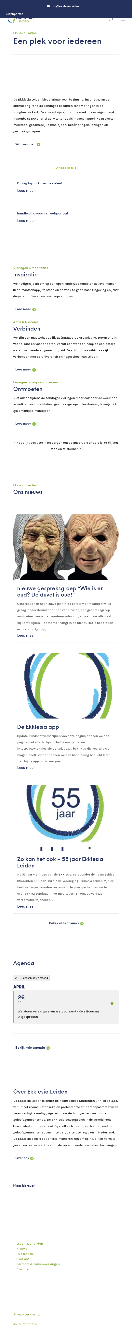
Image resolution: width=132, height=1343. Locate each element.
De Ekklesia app (38, 727)
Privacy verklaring (26, 1314)
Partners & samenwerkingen (38, 1264)
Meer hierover (23, 1186)
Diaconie (22, 1269)
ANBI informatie (25, 1324)
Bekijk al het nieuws (64, 923)
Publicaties (24, 1254)
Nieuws (21, 1249)
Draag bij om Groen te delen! (39, 183)
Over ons (22, 1158)
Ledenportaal (15, 14)
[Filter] (16, 978)
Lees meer (26, 190)
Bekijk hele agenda (30, 1047)
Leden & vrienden (29, 1243)
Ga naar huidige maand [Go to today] (34, 977)
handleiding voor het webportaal (42, 213)
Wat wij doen (25, 144)
